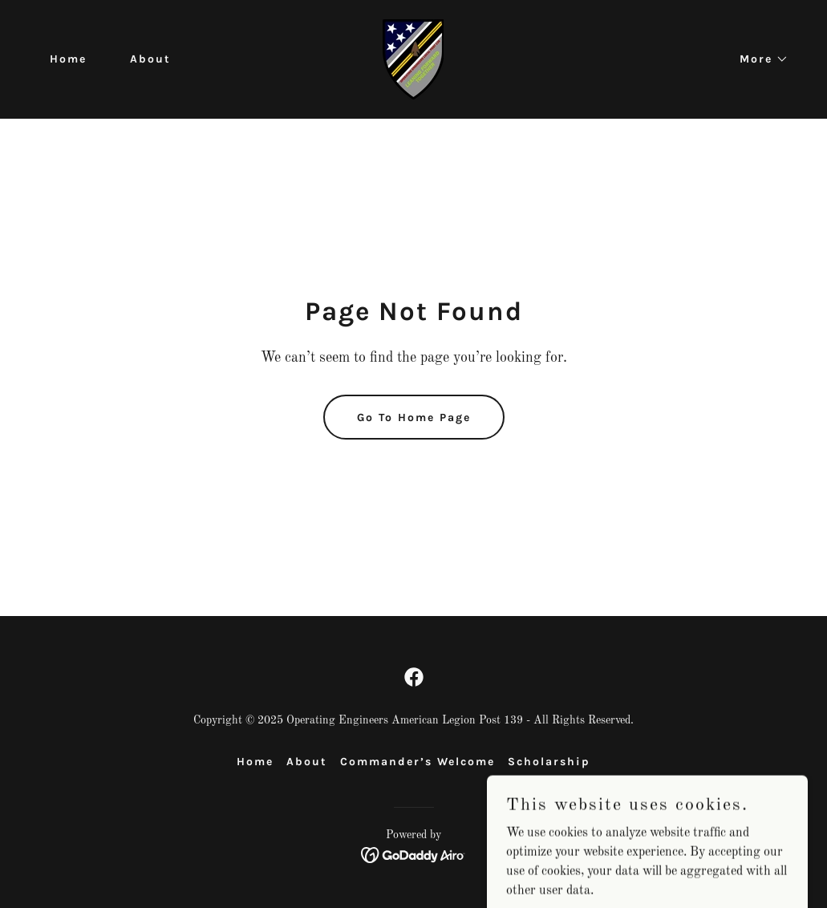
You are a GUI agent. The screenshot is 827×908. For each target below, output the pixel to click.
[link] (413, 59)
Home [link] (68, 59)
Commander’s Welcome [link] (417, 761)
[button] (758, 59)
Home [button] (255, 761)
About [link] (150, 59)
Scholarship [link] (549, 761)
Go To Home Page (414, 417)
